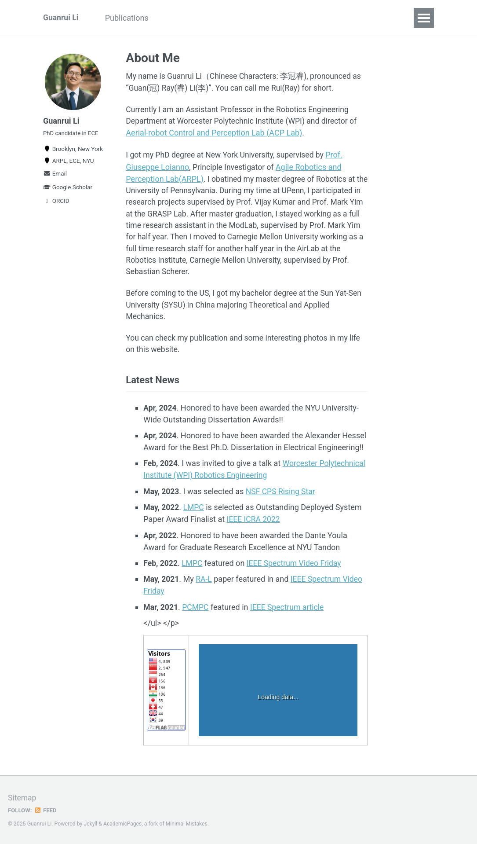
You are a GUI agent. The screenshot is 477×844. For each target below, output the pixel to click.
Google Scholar (67, 190)
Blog (255, 17)
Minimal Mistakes (188, 824)
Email (55, 176)
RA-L (205, 584)
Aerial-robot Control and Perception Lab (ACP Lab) (214, 134)
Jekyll (91, 824)
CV (284, 17)
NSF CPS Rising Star (282, 497)
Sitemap (22, 798)
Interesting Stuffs (201, 17)
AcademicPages (123, 824)
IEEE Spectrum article (290, 612)
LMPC (194, 513)
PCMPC (196, 612)
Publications (133, 17)
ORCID (56, 203)
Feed (46, 810)
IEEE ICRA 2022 (254, 525)
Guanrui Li (61, 17)
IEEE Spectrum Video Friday (296, 568)
